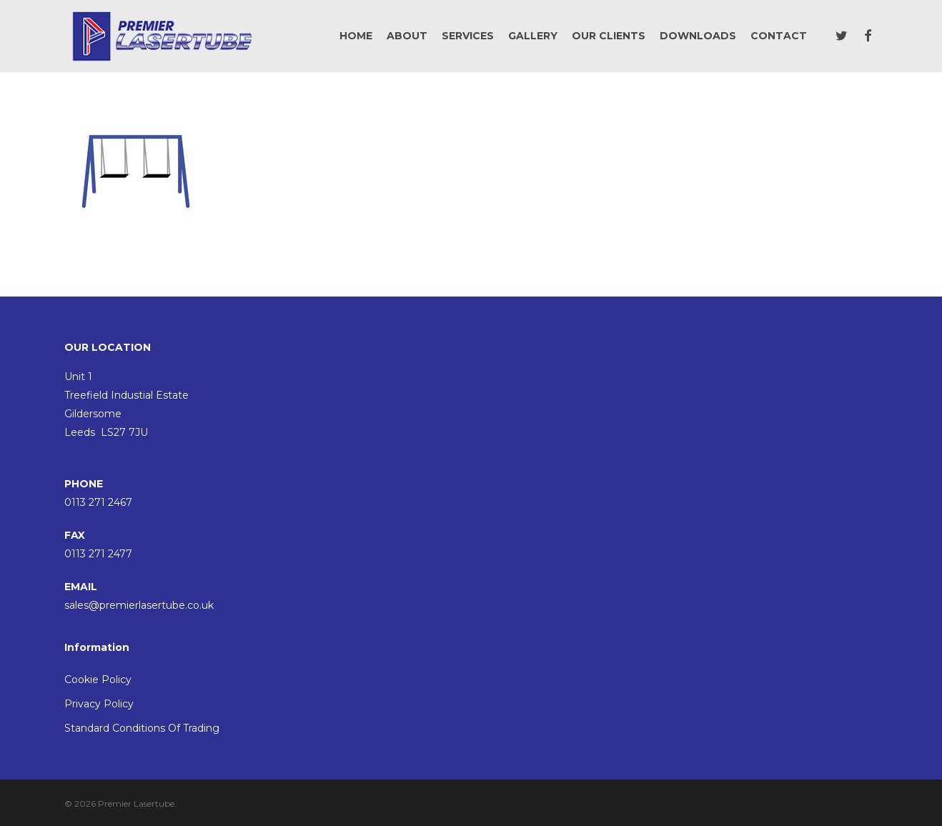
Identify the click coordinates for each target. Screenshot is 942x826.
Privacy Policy (99, 703)
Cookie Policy (98, 679)
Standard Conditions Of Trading (141, 728)
